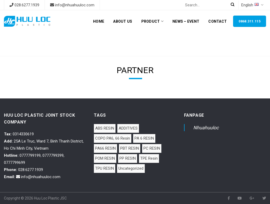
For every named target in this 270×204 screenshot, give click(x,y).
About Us (122, 21)
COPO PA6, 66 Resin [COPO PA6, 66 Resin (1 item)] (112, 138)
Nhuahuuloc (206, 127)
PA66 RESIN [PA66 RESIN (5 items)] (105, 148)
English (252, 4)
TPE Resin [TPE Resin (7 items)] (149, 158)
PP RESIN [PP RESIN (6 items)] (127, 158)
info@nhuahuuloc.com (74, 5)
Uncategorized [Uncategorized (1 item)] (130, 168)
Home (98, 21)
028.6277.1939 (27, 5)
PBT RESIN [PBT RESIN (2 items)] (129, 148)
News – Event (185, 21)
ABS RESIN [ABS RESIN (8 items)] (104, 128)
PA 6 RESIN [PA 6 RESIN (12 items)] (144, 138)
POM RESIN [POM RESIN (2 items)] (105, 158)
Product (152, 21)
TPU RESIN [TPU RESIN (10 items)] (104, 168)
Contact (217, 21)
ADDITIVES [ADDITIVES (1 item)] (128, 128)
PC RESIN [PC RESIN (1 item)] (151, 148)
